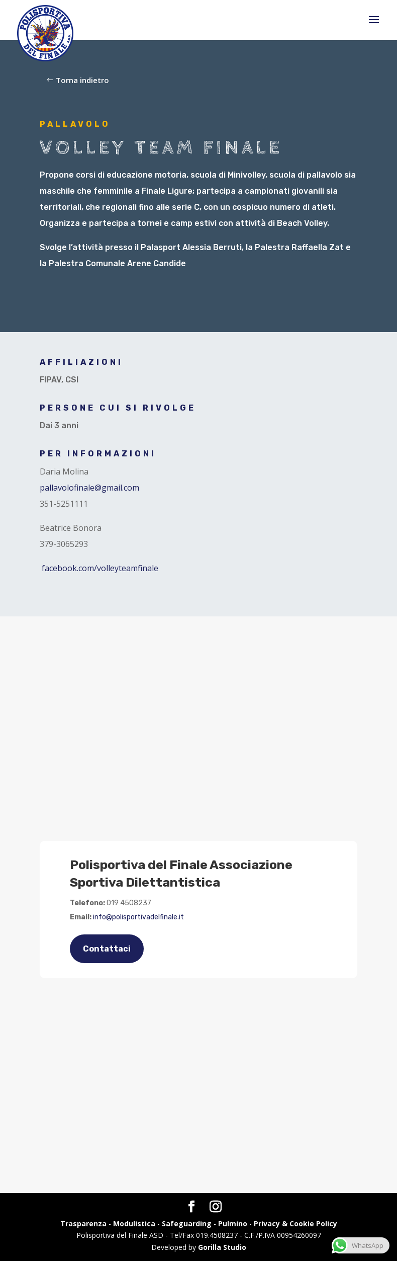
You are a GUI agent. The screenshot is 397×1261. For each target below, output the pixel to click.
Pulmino (232, 1223)
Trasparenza (83, 1223)
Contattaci (107, 949)
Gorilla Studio (222, 1247)
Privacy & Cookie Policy (295, 1223)
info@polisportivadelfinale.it (138, 917)
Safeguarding (187, 1223)
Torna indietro (82, 80)
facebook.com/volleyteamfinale (100, 568)
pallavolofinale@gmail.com (89, 487)
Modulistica (134, 1223)
